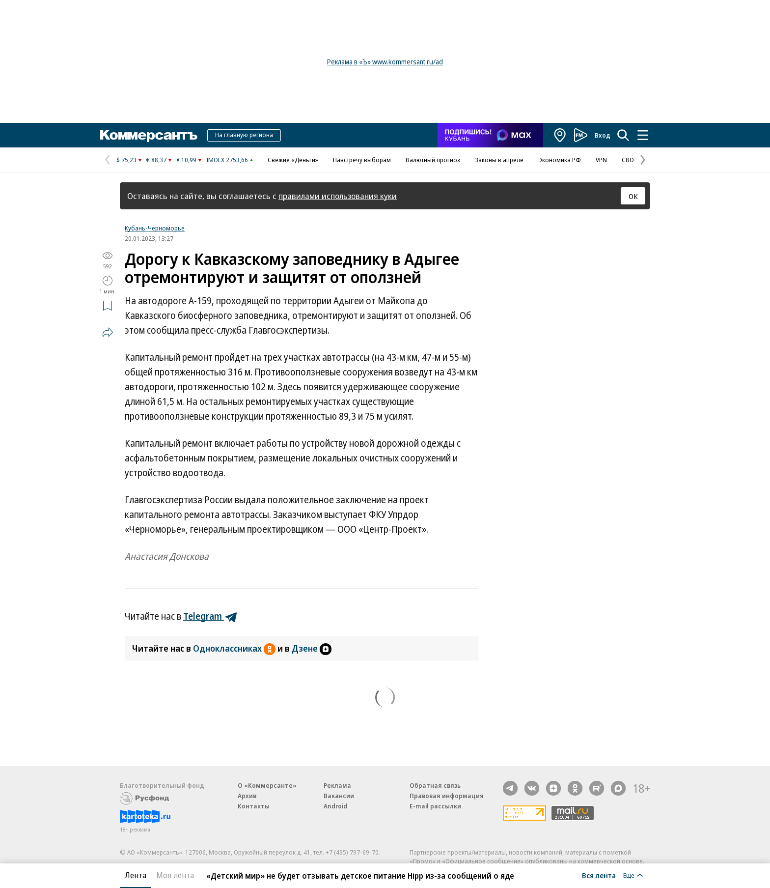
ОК (633, 196)
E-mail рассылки (435, 806)
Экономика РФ (559, 159)
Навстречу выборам (362, 159)
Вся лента (599, 875)
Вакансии (339, 795)
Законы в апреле (499, 159)
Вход (602, 135)
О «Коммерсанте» (267, 785)
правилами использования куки (337, 195)
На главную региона (244, 134)
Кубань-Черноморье (155, 228)
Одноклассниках (235, 648)
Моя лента (175, 875)
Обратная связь (435, 785)
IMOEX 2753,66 (227, 159)
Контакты (254, 806)
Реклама (337, 785)
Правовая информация (447, 795)
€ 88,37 (156, 159)
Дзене (311, 648)
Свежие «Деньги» (293, 159)
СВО (628, 159)
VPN (601, 159)
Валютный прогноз (433, 159)
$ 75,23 (126, 159)
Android (335, 806)
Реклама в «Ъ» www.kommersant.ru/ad (385, 61)
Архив (247, 795)
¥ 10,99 (186, 159)
